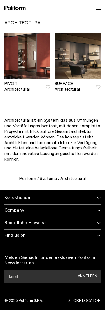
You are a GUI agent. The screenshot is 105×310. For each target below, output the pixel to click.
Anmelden (87, 276)
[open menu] (98, 8)
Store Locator (84, 300)
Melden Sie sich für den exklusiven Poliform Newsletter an (49, 260)
